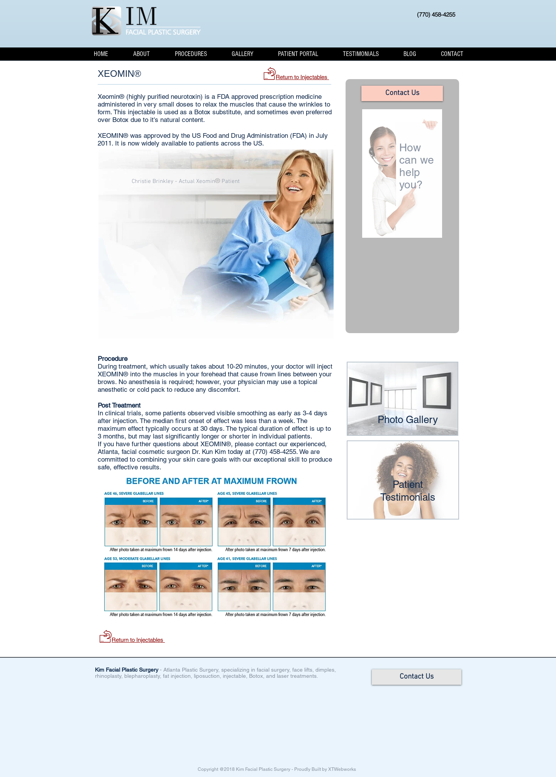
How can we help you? (417, 166)
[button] (141, 53)
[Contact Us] (402, 93)
